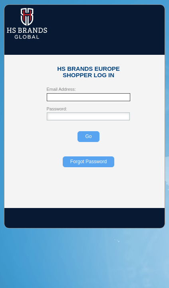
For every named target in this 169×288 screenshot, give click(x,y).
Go (88, 136)
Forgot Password (88, 161)
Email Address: (61, 89)
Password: (57, 109)
